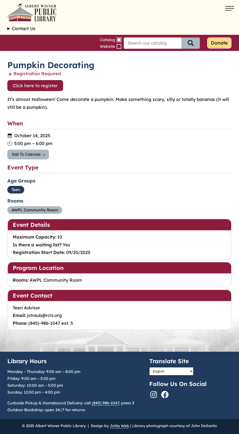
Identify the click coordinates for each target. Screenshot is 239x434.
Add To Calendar (26, 154)
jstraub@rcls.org (44, 315)
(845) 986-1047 (105, 402)
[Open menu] (229, 8)
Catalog (107, 39)
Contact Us (23, 28)
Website (107, 46)
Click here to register (35, 85)
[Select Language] (171, 371)
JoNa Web (119, 425)
